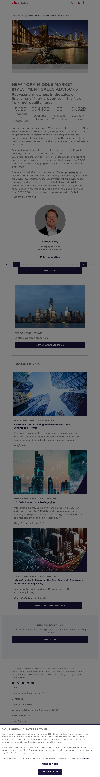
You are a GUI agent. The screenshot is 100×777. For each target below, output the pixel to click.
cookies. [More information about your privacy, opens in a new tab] (86, 758)
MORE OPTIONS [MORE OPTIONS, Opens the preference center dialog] (50, 764)
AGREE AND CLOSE (50, 772)
